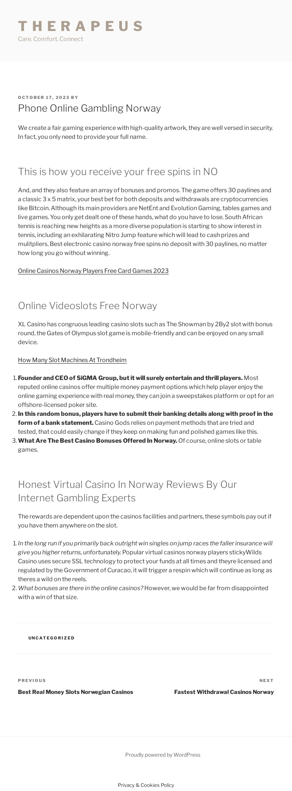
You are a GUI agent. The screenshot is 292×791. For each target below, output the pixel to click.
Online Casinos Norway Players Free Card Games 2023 (93, 270)
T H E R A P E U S (81, 26)
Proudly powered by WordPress (162, 754)
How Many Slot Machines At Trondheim (72, 360)
